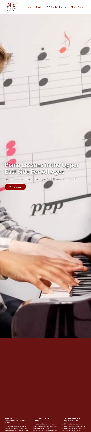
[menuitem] (30, 7)
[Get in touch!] (15, 186)
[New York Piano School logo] (11, 7)
